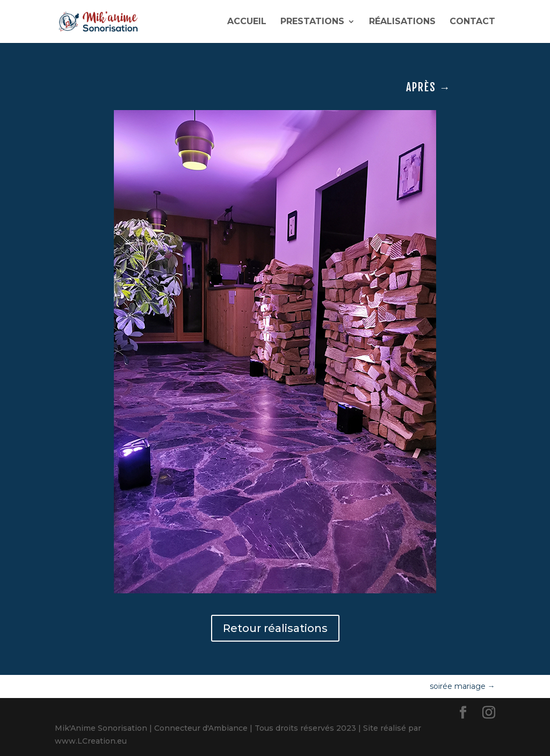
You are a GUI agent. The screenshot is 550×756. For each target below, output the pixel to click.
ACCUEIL (246, 22)
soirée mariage (462, 686)
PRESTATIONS (312, 22)
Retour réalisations (275, 628)
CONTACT (472, 22)
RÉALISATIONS (402, 22)
